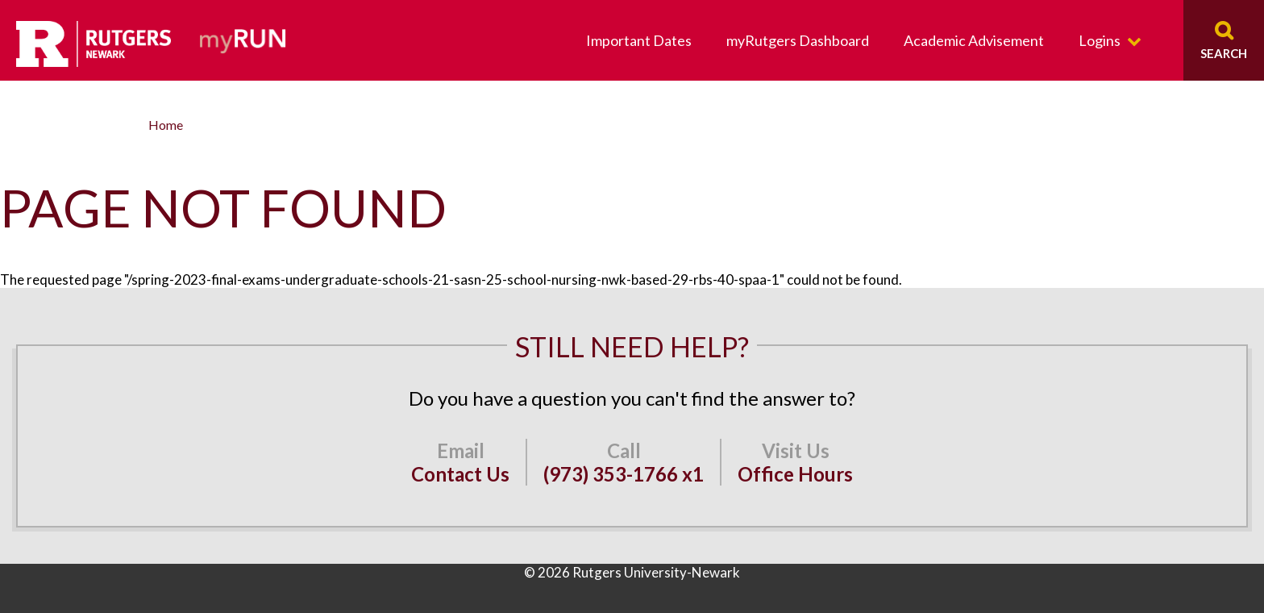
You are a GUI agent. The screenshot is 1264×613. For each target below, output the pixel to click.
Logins (1100, 40)
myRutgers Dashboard (797, 40)
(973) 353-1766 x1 (623, 474)
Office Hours (795, 474)
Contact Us (460, 474)
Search (1223, 53)
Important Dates (639, 40)
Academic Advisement (974, 40)
